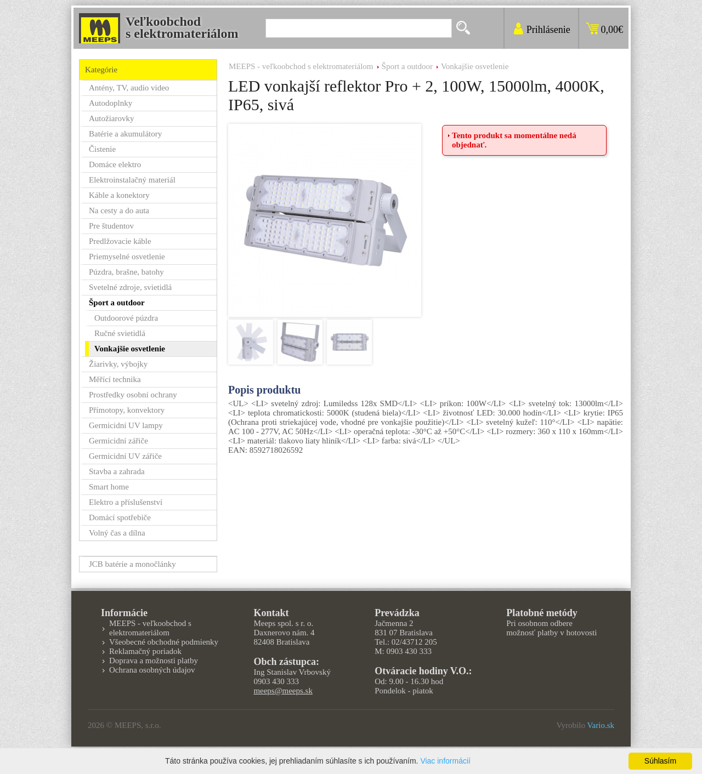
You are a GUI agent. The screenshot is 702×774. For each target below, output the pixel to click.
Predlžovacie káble (120, 241)
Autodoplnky (110, 103)
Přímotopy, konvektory (127, 410)
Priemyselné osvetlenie (127, 256)
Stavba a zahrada (117, 471)
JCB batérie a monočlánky (132, 564)
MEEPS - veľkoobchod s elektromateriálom (301, 66)
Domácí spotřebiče (120, 517)
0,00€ (612, 29)
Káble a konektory (119, 195)
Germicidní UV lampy (126, 425)
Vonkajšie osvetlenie (474, 66)
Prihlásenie (548, 29)
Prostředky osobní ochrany (133, 394)
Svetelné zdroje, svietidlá (130, 287)
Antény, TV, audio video (129, 87)
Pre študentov (111, 225)
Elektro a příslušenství (125, 502)
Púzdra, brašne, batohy (126, 272)
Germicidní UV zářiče (125, 456)
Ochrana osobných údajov (152, 669)
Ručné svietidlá (119, 333)
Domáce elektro (115, 164)
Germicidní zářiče (118, 440)
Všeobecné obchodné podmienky (163, 642)
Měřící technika (115, 379)
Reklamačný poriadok (145, 651)
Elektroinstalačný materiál (132, 179)
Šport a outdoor (407, 66)
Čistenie (102, 149)
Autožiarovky (111, 118)
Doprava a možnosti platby (153, 660)
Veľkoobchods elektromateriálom (182, 27)
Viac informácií (445, 760)
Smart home (109, 486)
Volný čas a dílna (117, 532)
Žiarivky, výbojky (118, 364)
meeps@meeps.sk (283, 690)
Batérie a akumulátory (125, 133)
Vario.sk (600, 725)
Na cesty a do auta (119, 210)
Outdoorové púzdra (126, 318)
